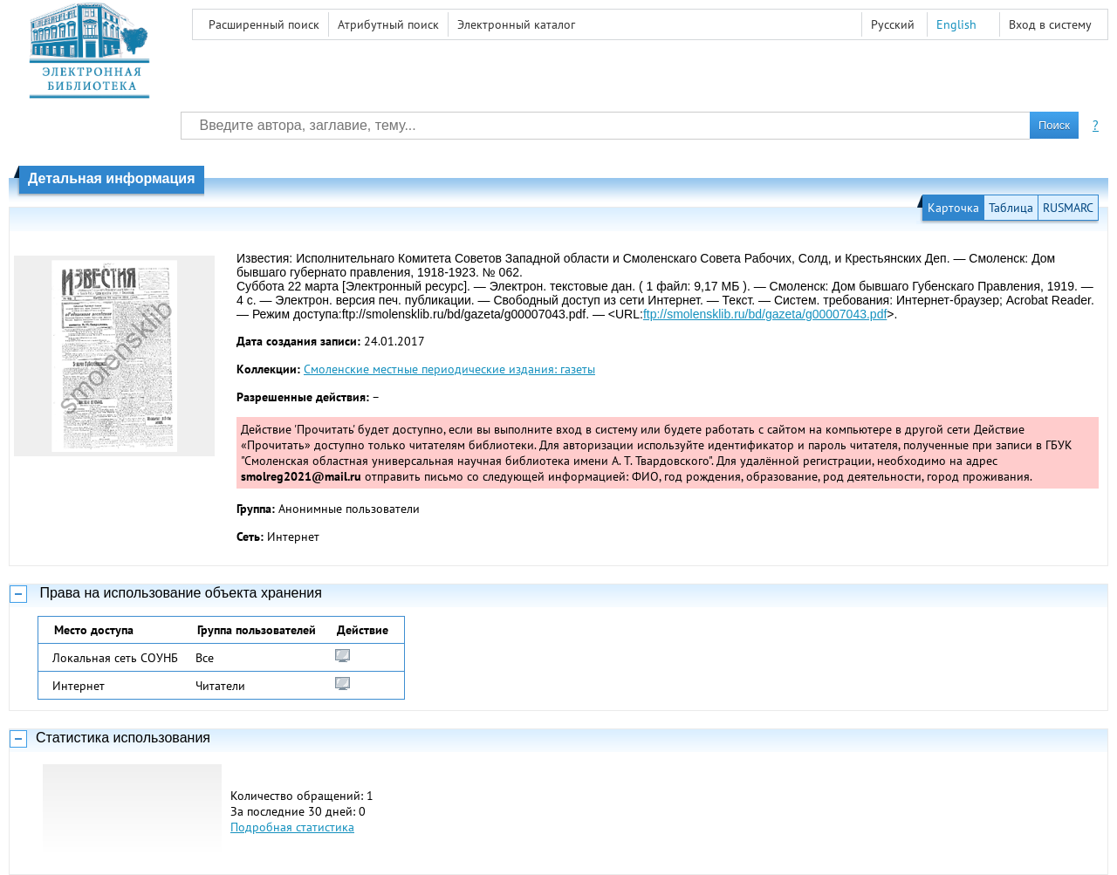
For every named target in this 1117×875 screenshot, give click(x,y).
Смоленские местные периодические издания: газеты (449, 369)
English (956, 24)
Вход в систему (1050, 24)
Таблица (1011, 207)
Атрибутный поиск (388, 24)
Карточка (953, 207)
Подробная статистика (292, 827)
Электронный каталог (516, 24)
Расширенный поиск (264, 24)
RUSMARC (1068, 207)
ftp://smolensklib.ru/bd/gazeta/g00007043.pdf (765, 314)
